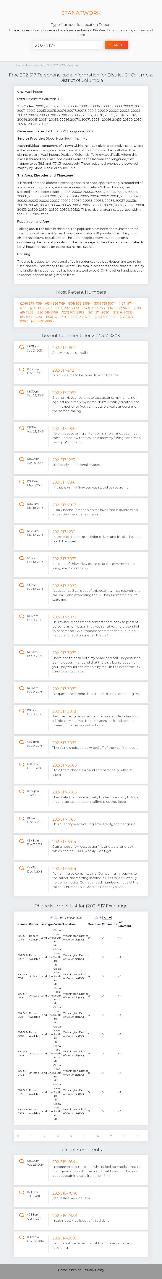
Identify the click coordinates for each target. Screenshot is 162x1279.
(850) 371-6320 (31, 317)
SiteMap (75, 1270)
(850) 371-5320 (56, 317)
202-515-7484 (64, 1215)
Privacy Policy (94, 1270)
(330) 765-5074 (104, 303)
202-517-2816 (64, 428)
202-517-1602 (64, 347)
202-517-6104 (64, 841)
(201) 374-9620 (98, 312)
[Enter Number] (68, 45)
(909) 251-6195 (81, 317)
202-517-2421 (63, 370)
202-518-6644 (65, 1161)
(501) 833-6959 (79, 303)
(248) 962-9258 (93, 308)
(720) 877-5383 (72, 312)
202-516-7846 (64, 1193)
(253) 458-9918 (105, 317)
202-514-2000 (64, 1238)
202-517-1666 (64, 819)
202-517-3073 (64, 558)
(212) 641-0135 (123, 312)
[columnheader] (23, 924)
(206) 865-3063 (41, 308)
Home (20, 65)
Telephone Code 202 (38, 65)
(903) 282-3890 (67, 308)
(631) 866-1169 (55, 303)
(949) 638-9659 (119, 308)
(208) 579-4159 (31, 303)
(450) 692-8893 (42, 321)
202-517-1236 (63, 532)
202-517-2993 (64, 392)
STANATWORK (81, 13)
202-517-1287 (63, 460)
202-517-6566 (64, 765)
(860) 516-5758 (47, 312)
